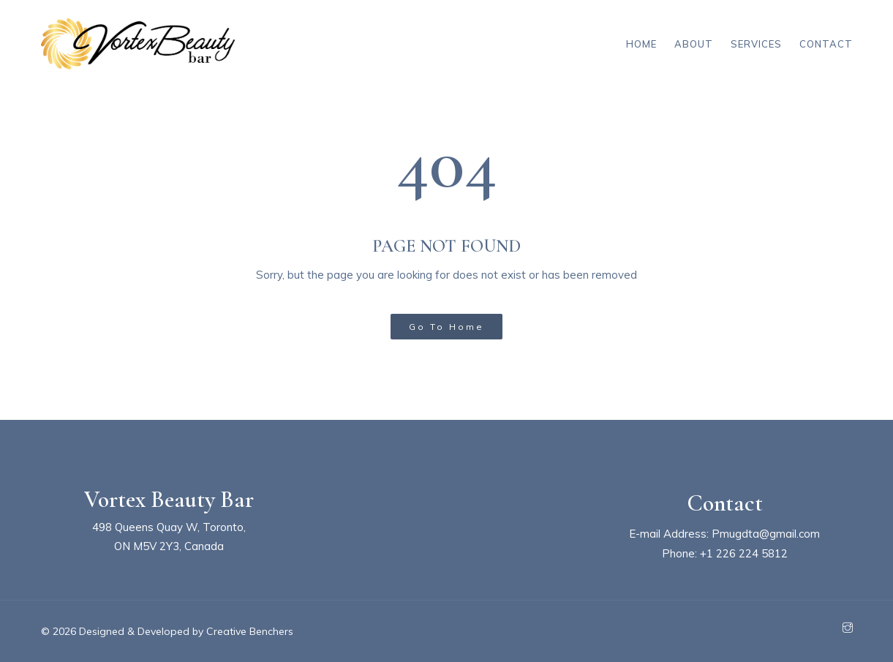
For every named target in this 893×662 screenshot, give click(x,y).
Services (756, 44)
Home (641, 44)
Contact (826, 44)
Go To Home (446, 326)
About (693, 44)
